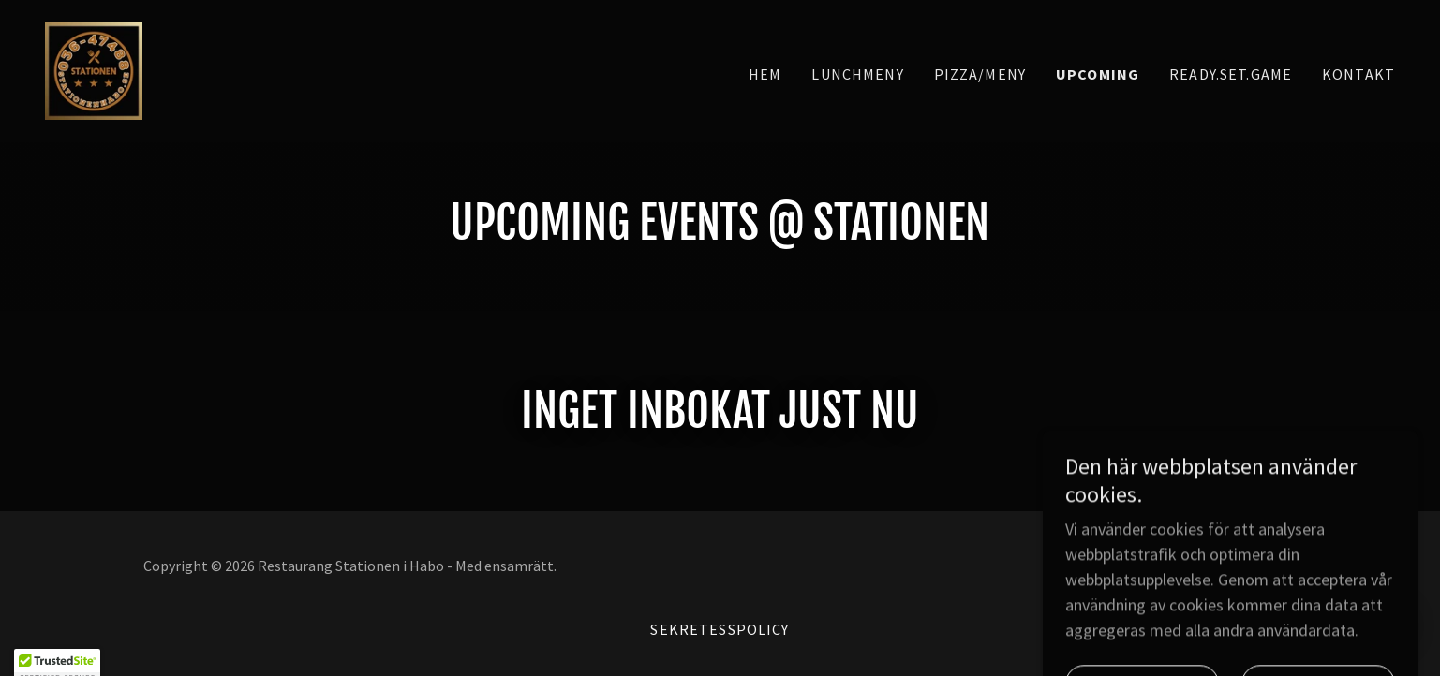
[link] (93, 69)
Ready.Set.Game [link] (1230, 74)
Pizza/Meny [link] (980, 74)
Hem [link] (765, 74)
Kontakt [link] (1358, 74)
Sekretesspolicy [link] (719, 629)
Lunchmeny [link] (857, 74)
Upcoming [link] (1097, 74)
